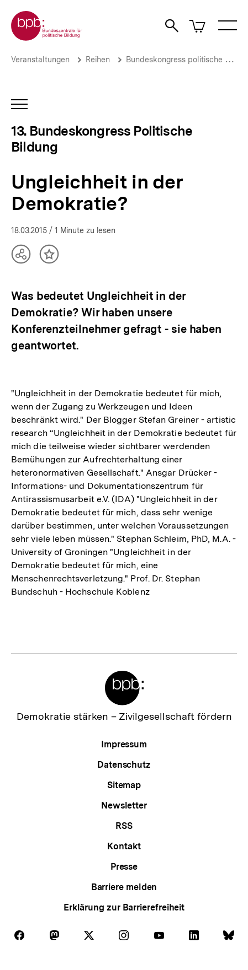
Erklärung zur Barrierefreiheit (124, 907)
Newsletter (124, 805)
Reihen (98, 59)
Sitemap (124, 785)
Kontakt (123, 846)
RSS (124, 826)
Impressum (124, 744)
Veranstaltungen (40, 59)
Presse (124, 866)
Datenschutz (124, 764)
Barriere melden (124, 887)
